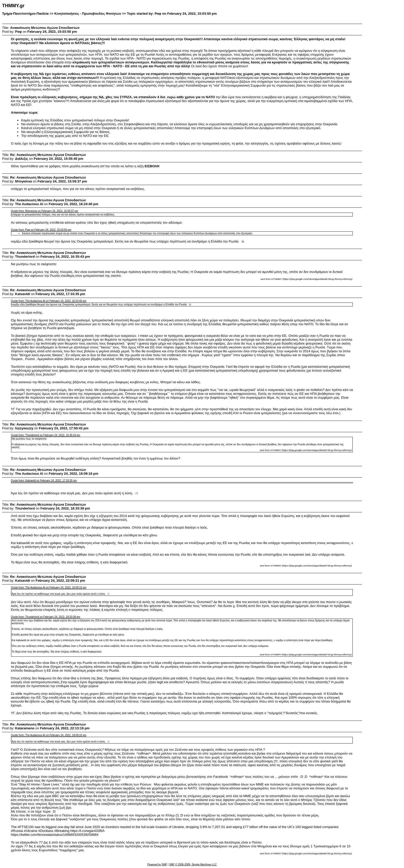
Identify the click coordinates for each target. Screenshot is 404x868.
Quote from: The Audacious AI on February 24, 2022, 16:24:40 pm (48, 300)
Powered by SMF (157, 864)
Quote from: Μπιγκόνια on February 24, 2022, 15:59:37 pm (44, 211)
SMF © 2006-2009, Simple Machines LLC (193, 864)
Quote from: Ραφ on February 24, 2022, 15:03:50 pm (41, 229)
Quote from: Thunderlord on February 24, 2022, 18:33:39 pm (45, 616)
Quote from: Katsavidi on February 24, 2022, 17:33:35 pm (44, 480)
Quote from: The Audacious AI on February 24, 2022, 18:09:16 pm (48, 587)
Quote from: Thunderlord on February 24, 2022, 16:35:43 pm (45, 435)
